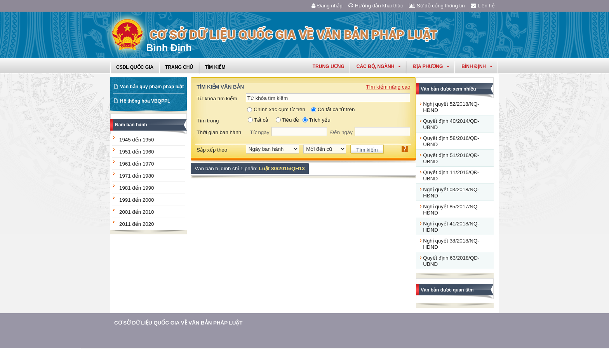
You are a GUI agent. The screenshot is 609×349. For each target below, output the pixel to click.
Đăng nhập (327, 6)
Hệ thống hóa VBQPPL (145, 101)
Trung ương (329, 66)
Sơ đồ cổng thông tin (437, 6)
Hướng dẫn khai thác (375, 6)
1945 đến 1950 (136, 140)
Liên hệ (483, 6)
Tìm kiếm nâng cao (388, 87)
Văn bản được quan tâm (447, 290)
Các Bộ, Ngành (379, 66)
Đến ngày (341, 132)
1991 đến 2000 (136, 200)
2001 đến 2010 (136, 212)
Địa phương (431, 66)
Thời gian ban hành (219, 132)
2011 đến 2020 (136, 224)
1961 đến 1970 (136, 164)
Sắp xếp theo (212, 150)
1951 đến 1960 (136, 152)
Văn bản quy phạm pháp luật (152, 86)
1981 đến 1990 (136, 188)
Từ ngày (260, 132)
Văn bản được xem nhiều (448, 89)
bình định (476, 66)
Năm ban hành (131, 124)
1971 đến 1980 (136, 176)
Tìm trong (208, 121)
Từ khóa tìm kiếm (217, 98)
